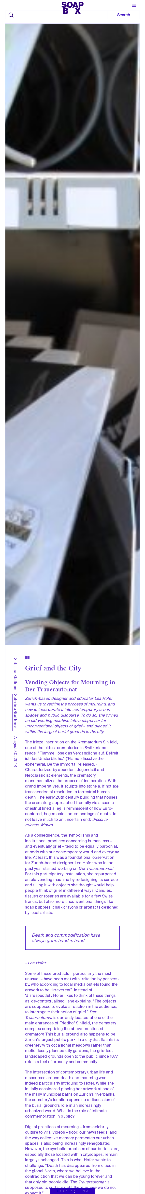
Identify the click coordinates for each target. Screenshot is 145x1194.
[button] (134, 5)
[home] (72, 6)
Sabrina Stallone (16, 674)
